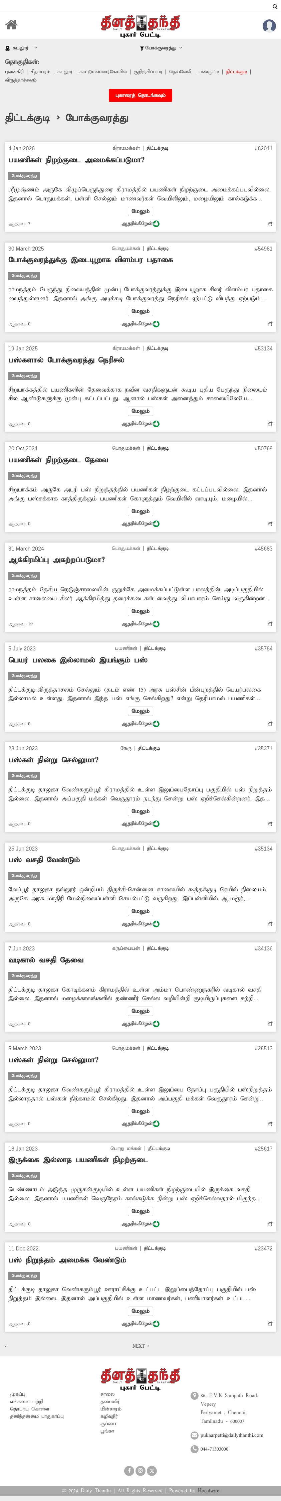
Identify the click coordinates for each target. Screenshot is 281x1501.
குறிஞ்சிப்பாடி (153, 72)
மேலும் (140, 212)
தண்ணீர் (110, 1406)
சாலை (107, 1399)
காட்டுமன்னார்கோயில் (106, 72)
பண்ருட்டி (216, 72)
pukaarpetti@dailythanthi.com (232, 1440)
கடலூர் (67, 72)
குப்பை (108, 1429)
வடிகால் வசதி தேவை (45, 963)
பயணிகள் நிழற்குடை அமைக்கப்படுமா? (76, 160)
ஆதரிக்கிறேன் (140, 224)
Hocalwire (208, 1496)
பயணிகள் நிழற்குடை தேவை (58, 462)
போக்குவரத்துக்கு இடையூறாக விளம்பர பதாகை (90, 261)
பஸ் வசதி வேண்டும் (44, 863)
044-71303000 (214, 1454)
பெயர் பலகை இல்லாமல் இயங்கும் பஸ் (78, 662)
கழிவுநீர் (109, 1421)
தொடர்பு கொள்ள (29, 1414)
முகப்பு (17, 1399)
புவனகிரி (14, 72)
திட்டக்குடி (245, 72)
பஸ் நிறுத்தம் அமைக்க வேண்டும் (67, 1264)
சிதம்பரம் (41, 72)
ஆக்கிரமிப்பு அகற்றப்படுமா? (56, 562)
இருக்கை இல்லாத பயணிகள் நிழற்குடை (78, 1164)
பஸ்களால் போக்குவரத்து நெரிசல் (66, 361)
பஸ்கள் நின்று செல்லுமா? (53, 763)
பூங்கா (107, 1436)
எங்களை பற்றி (26, 1406)
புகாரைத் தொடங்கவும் (140, 96)
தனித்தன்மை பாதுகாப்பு (37, 1421)
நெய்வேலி (186, 72)
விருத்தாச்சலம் (21, 81)
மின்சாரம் (110, 1414)
